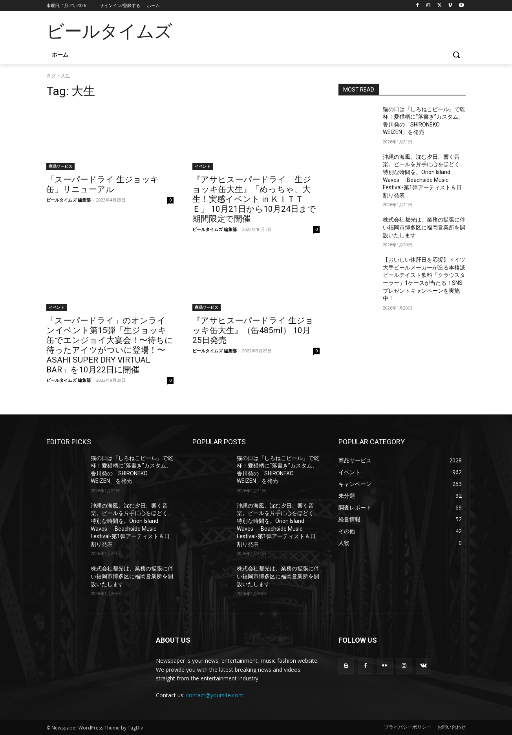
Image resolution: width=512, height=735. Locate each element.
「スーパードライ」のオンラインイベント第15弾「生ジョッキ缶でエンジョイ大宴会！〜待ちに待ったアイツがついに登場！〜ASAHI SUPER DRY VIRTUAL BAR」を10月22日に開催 (109, 345)
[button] (456, 54)
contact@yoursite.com (214, 695)
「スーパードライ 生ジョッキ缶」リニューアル (102, 184)
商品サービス (60, 166)
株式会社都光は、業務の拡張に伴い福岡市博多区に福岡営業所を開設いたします (424, 227)
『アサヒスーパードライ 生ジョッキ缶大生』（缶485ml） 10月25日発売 (253, 330)
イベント (202, 166)
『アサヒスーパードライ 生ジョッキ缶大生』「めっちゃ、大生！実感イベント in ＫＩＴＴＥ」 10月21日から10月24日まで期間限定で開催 (254, 199)
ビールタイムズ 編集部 (68, 200)
